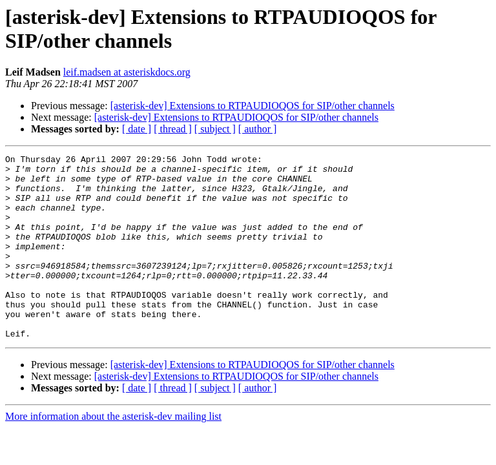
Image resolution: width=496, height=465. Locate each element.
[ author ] (257, 128)
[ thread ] (173, 128)
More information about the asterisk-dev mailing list (113, 453)
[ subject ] (215, 128)
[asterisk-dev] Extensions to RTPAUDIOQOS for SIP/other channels (252, 105)
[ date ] (136, 128)
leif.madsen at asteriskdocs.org (127, 72)
